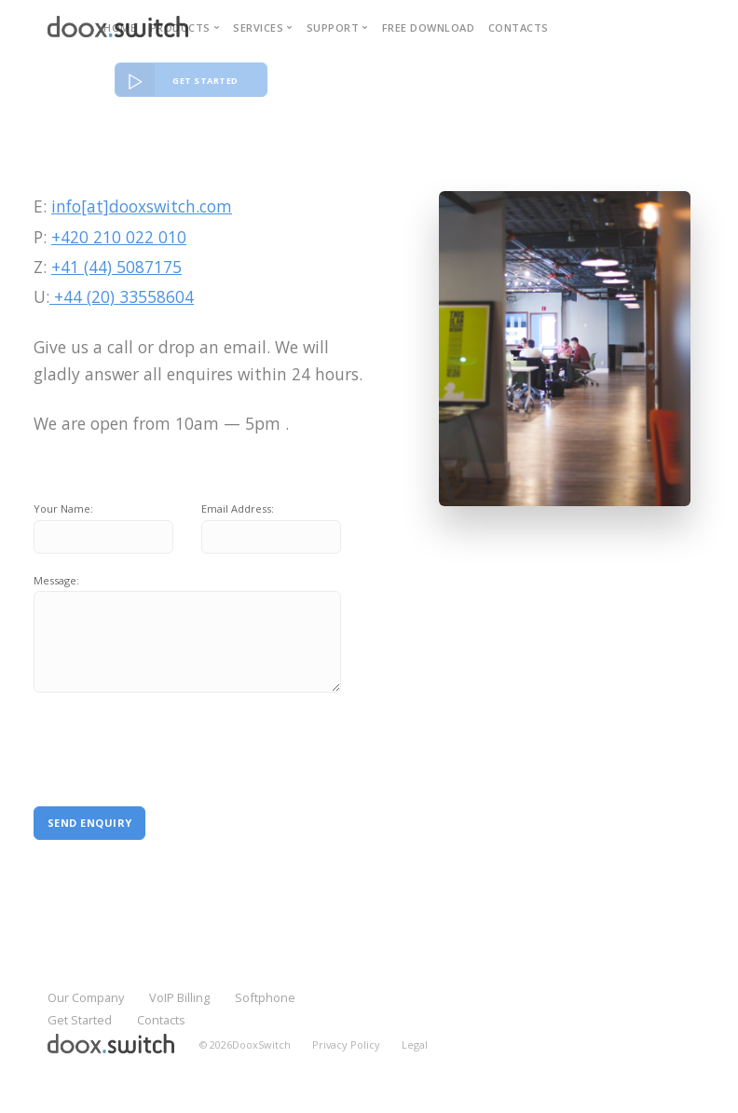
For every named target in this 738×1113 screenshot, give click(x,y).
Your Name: (63, 508)
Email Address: (237, 508)
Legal (415, 1044)
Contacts (518, 27)
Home (119, 27)
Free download (428, 27)
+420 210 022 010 (118, 237)
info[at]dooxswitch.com (141, 206)
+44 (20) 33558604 (121, 296)
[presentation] (161, 740)
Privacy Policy (346, 1044)
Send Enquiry (90, 823)
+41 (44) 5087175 (116, 266)
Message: (56, 580)
